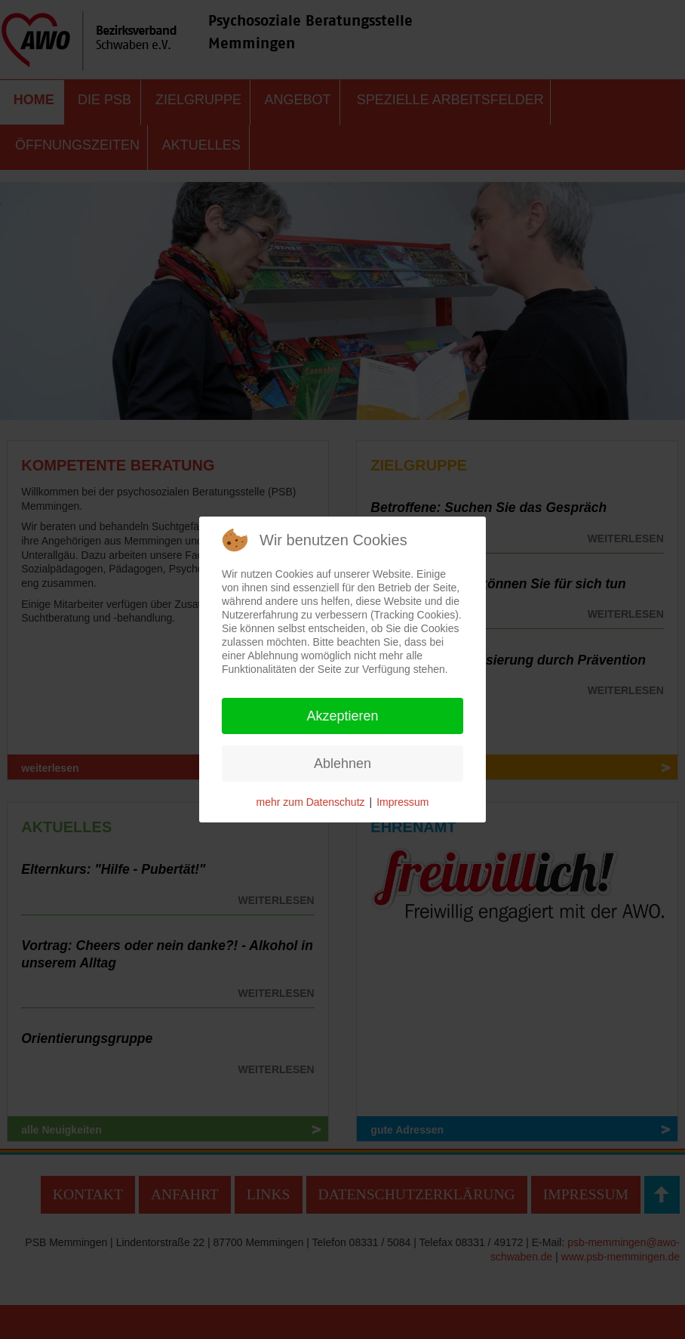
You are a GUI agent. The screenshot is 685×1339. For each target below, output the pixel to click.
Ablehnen (342, 763)
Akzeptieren (342, 715)
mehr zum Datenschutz (310, 802)
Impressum (402, 802)
